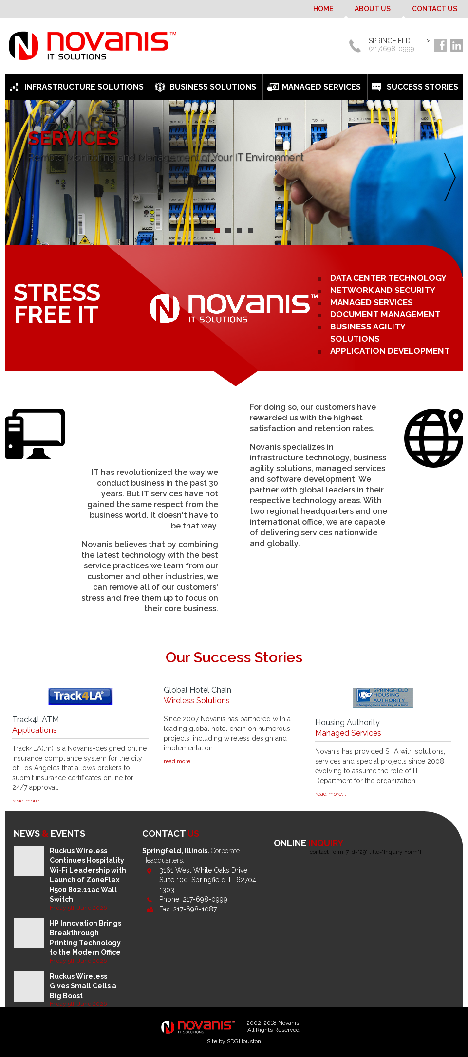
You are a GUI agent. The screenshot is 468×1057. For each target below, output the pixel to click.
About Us (373, 9)
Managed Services (321, 86)
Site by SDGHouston (234, 1041)
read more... (27, 800)
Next (447, 177)
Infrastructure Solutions (84, 86)
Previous (20, 177)
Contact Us (434, 9)
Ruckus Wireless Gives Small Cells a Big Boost (83, 986)
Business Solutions (212, 86)
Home (323, 9)
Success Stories (422, 86)
